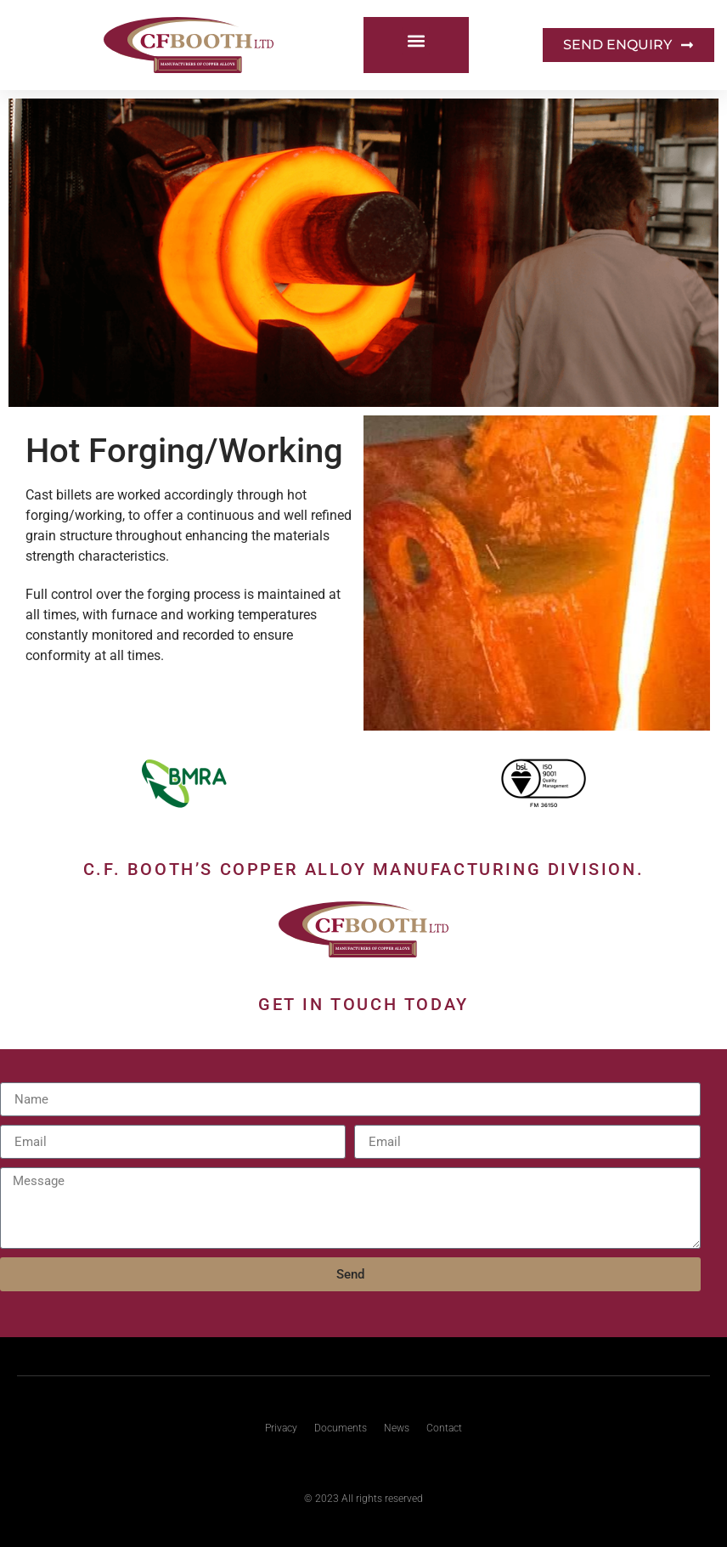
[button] (416, 41)
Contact (444, 1428)
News (396, 1428)
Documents (340, 1428)
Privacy (281, 1428)
